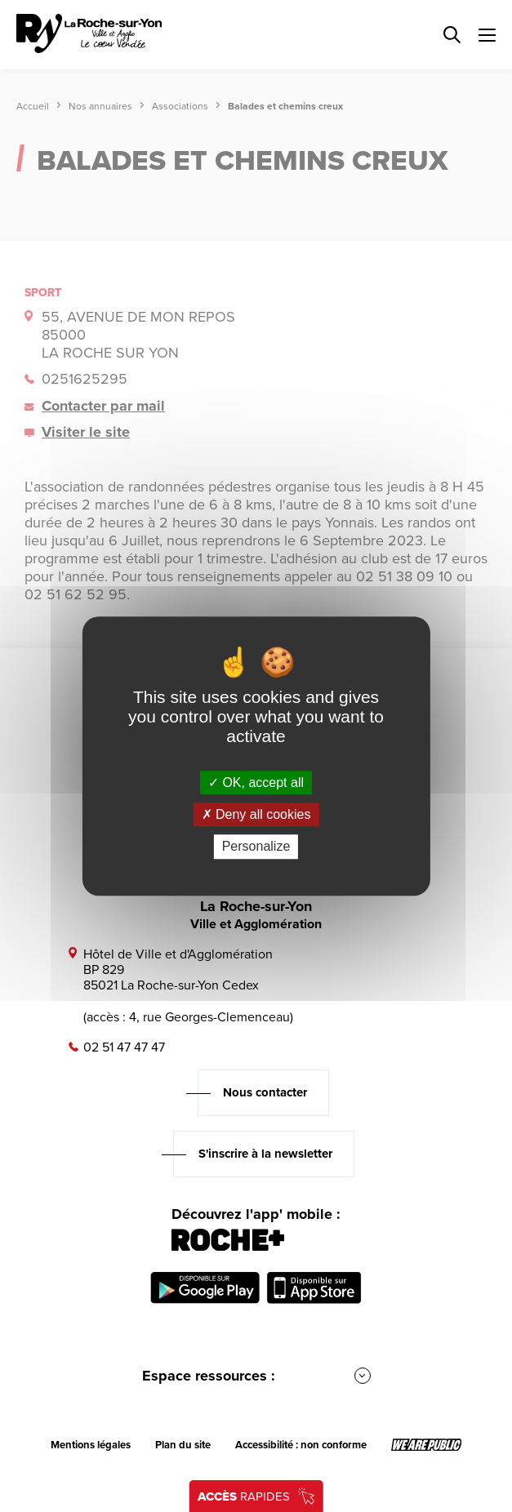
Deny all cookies (256, 814)
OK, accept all (256, 782)
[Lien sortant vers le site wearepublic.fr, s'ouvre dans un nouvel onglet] (426, 1445)
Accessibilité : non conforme (301, 1445)
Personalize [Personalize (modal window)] (256, 847)
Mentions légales (91, 1445)
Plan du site (183, 1445)
